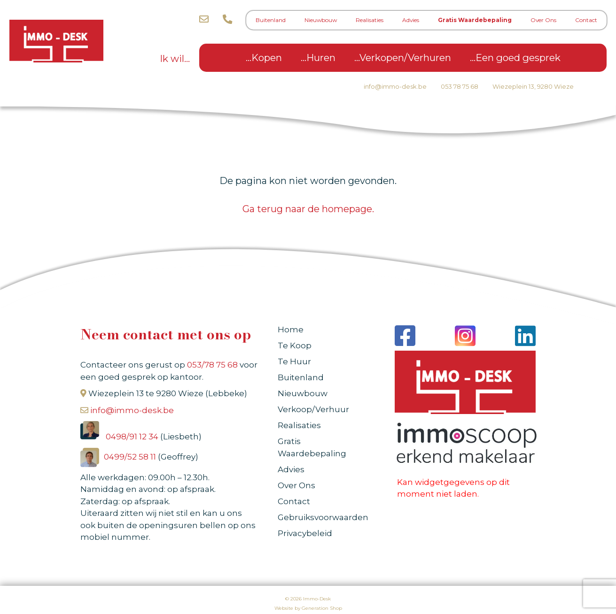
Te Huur (294, 361)
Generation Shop (322, 608)
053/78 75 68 (212, 364)
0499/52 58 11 (131, 456)
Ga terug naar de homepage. (308, 209)
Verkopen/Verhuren (405, 57)
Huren (320, 57)
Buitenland (271, 19)
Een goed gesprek (518, 57)
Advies (410, 19)
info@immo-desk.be (395, 86)
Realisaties (369, 19)
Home (291, 329)
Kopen (266, 57)
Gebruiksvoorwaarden (323, 517)
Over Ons (543, 19)
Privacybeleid (305, 533)
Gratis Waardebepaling (475, 19)
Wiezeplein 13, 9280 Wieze (533, 86)
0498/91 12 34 (133, 436)
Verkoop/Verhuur (313, 409)
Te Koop (295, 345)
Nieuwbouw (320, 19)
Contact (586, 19)
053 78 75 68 (459, 86)
